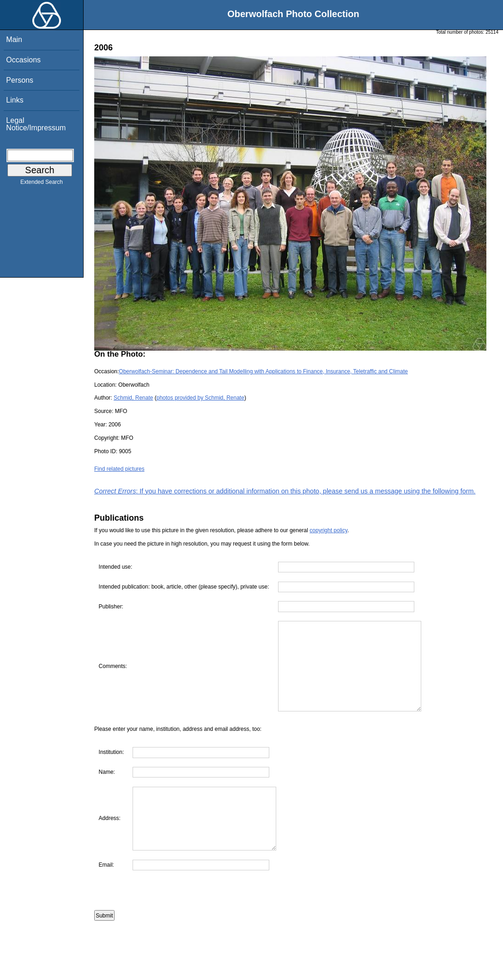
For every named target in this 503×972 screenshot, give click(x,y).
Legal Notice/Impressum (36, 124)
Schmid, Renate (133, 398)
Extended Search (41, 184)
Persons (19, 80)
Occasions (23, 60)
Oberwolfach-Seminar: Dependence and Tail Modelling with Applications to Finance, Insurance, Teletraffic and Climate (263, 371)
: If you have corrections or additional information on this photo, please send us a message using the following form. (285, 491)
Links (14, 100)
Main (14, 39)
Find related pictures (119, 469)
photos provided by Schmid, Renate (200, 398)
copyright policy (328, 530)
